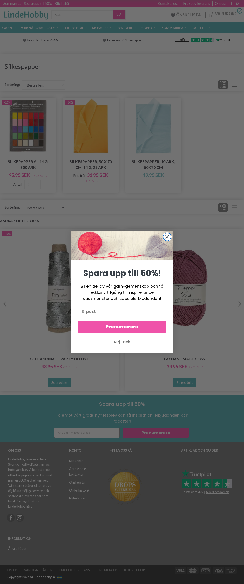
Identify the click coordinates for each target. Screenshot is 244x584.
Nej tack (122, 342)
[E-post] (122, 311)
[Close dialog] (167, 237)
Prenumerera (122, 327)
